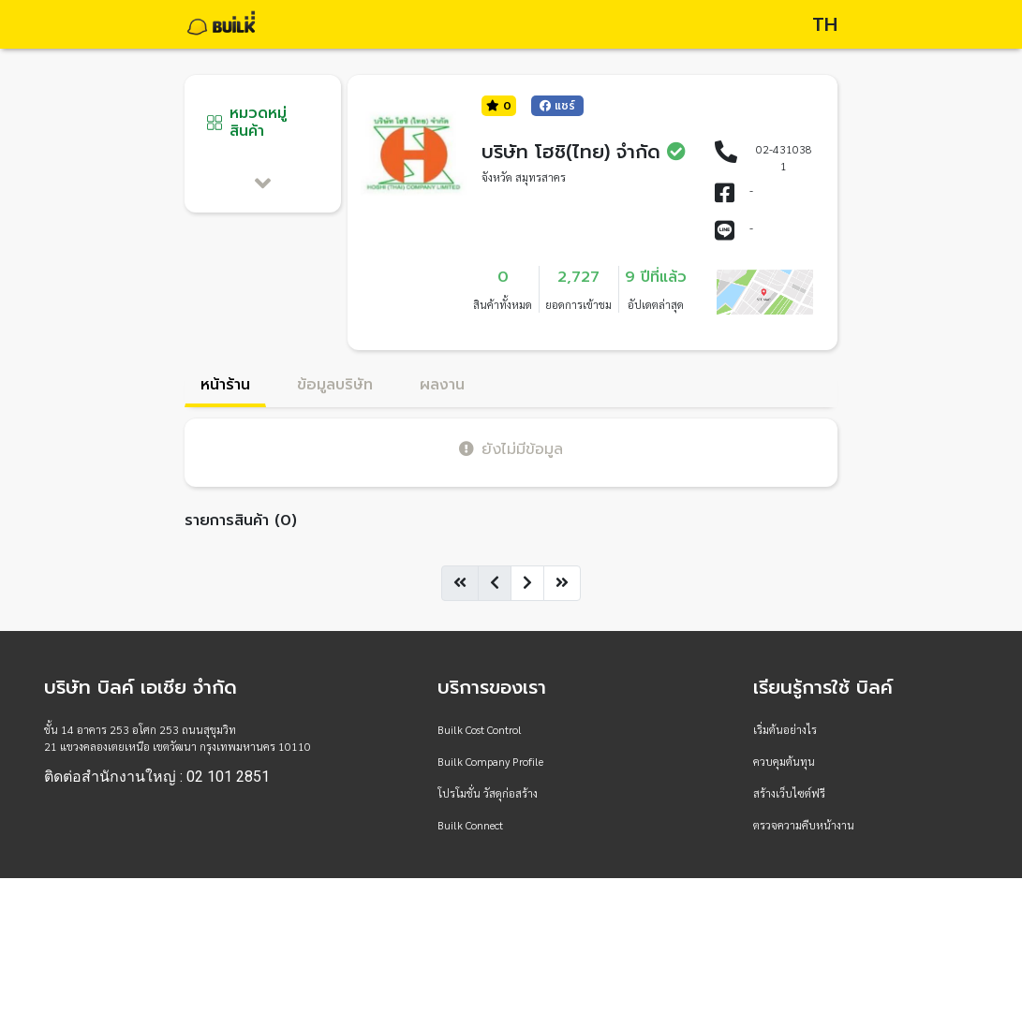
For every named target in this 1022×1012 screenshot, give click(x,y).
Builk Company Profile (490, 761)
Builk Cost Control (479, 729)
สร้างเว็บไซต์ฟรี (789, 792)
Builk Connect (470, 824)
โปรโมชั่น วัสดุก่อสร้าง (487, 792)
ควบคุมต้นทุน (784, 761)
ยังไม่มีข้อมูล (511, 449)
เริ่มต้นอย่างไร (785, 729)
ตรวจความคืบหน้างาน (803, 824)
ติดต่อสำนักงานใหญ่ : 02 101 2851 (157, 777)
